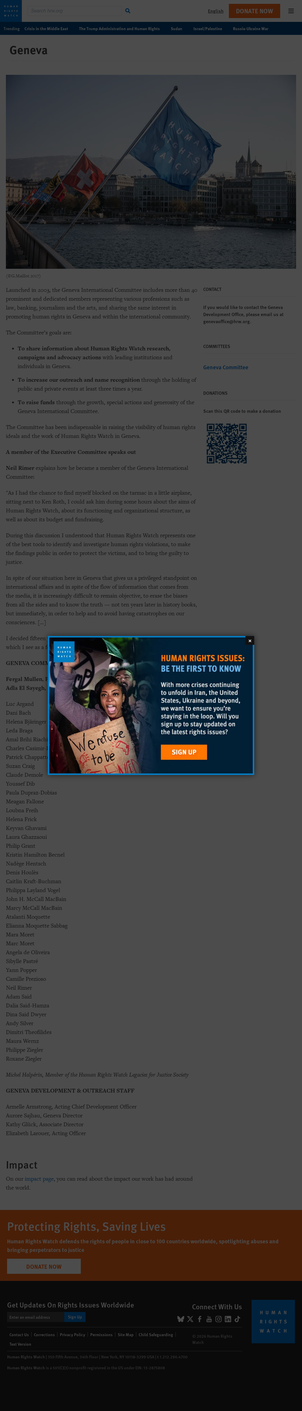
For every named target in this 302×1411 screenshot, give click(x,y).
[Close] (249, 640)
